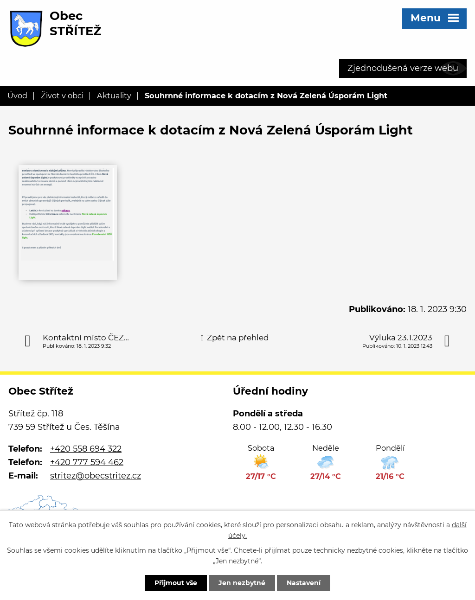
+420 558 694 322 (86, 449)
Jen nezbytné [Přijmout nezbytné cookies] (241, 583)
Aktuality (114, 95)
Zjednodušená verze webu (402, 68)
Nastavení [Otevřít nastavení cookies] (304, 583)
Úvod (17, 95)
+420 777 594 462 (86, 462)
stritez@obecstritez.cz (95, 476)
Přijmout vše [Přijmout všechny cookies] (175, 583)
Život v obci (62, 95)
